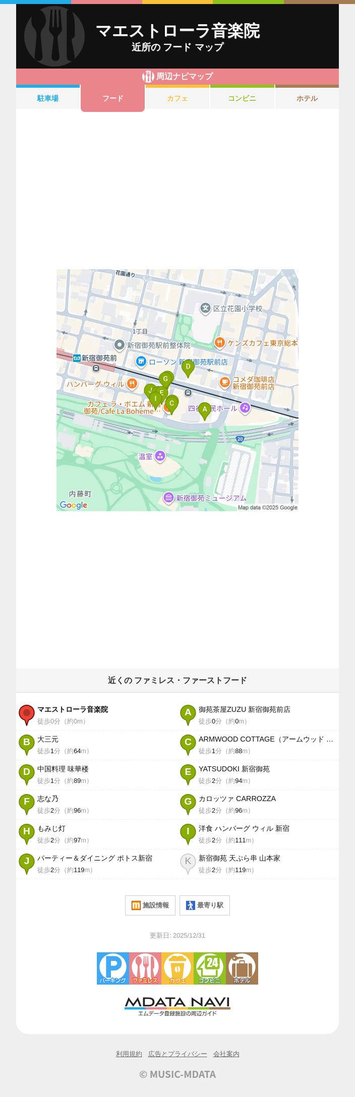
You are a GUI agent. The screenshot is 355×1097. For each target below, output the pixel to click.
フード (113, 98)
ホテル (307, 98)
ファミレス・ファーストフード (145, 968)
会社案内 (226, 1054)
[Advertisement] (177, 190)
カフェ (177, 98)
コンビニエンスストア (210, 968)
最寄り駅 (204, 905)
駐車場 (47, 98)
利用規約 (129, 1054)
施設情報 (150, 905)
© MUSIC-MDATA (177, 1074)
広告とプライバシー (177, 1054)
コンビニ (242, 98)
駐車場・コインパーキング (113, 968)
